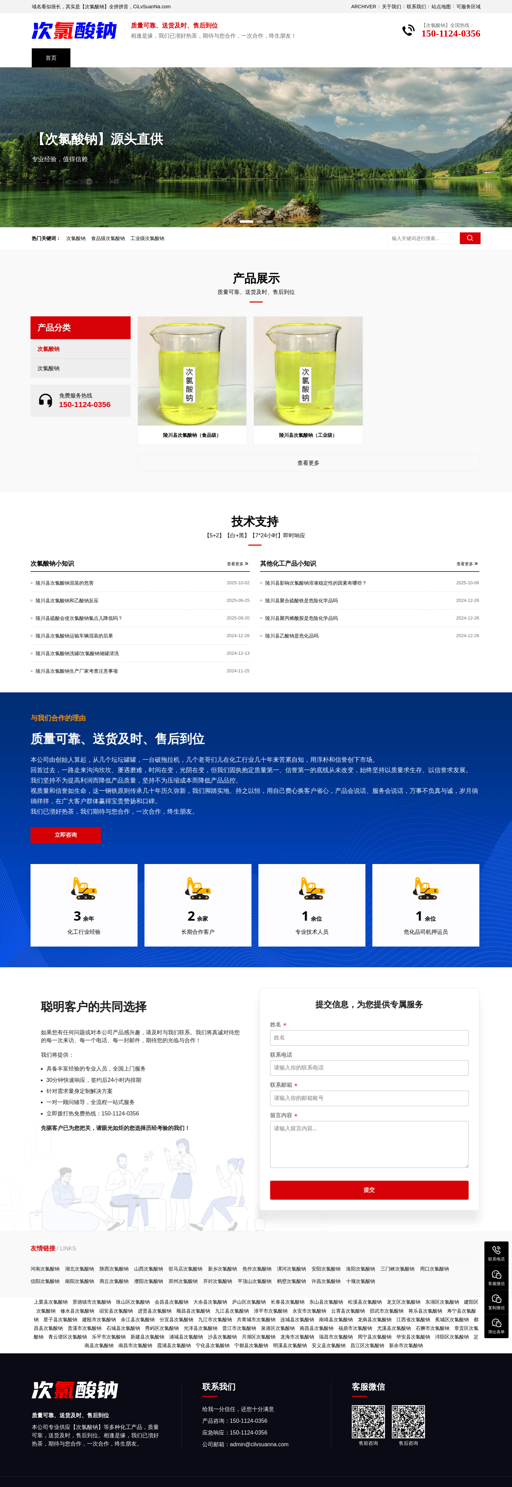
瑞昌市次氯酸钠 (336, 1337)
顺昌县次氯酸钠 (193, 1311)
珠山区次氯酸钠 (133, 1302)
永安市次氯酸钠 (309, 1311)
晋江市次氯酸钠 (239, 1328)
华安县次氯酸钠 (413, 1337)
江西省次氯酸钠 (413, 1319)
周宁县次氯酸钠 (375, 1337)
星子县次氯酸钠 (60, 1319)
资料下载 (244, 58)
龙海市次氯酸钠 (297, 1337)
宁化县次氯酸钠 (213, 1345)
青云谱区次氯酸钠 (67, 1337)
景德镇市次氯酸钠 (92, 1302)
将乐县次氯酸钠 (425, 1311)
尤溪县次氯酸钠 (394, 1328)
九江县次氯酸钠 (232, 1311)
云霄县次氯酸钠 (348, 1311)
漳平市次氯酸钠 (271, 1311)
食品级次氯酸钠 (111, 238)
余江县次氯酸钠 (138, 1319)
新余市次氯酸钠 (406, 1345)
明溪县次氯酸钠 (290, 1345)
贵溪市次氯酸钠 (85, 1328)
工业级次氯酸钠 (151, 238)
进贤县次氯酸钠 (155, 1311)
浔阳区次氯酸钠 (452, 1337)
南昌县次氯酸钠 (317, 1328)
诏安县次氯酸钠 (116, 1311)
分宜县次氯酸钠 (176, 1319)
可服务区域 (468, 6)
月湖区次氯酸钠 (259, 1337)
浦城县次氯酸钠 (186, 1337)
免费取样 (394, 58)
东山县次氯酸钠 (326, 1302)
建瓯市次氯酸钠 (99, 1319)
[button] (246, 221)
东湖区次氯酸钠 (442, 1302)
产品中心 (95, 58)
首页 (51, 58)
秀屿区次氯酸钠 (162, 1328)
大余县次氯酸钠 (210, 1302)
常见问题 (294, 58)
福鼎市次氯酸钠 (355, 1328)
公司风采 (145, 58)
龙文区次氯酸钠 (404, 1302)
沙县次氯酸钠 (222, 1337)
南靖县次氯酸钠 (336, 1319)
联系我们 (416, 6)
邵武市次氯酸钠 (387, 1311)
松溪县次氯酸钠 (365, 1302)
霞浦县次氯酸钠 (174, 1345)
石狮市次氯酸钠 (433, 1328)
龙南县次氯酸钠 (375, 1319)
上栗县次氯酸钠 (51, 1302)
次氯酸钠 (79, 238)
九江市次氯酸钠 (215, 1319)
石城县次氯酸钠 (123, 1328)
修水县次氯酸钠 (77, 1311)
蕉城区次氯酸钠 (452, 1319)
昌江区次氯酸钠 (367, 1345)
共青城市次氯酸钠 (256, 1319)
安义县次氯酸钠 (329, 1345)
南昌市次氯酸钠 (135, 1345)
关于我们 (391, 6)
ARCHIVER (363, 6)
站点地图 (441, 6)
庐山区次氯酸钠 (249, 1302)
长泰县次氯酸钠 (288, 1302)
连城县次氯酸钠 (297, 1319)
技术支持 (195, 58)
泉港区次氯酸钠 (278, 1328)
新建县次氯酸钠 (147, 1337)
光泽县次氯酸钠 (201, 1328)
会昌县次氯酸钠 (172, 1302)
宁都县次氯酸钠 (251, 1345)
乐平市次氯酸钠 (109, 1337)
